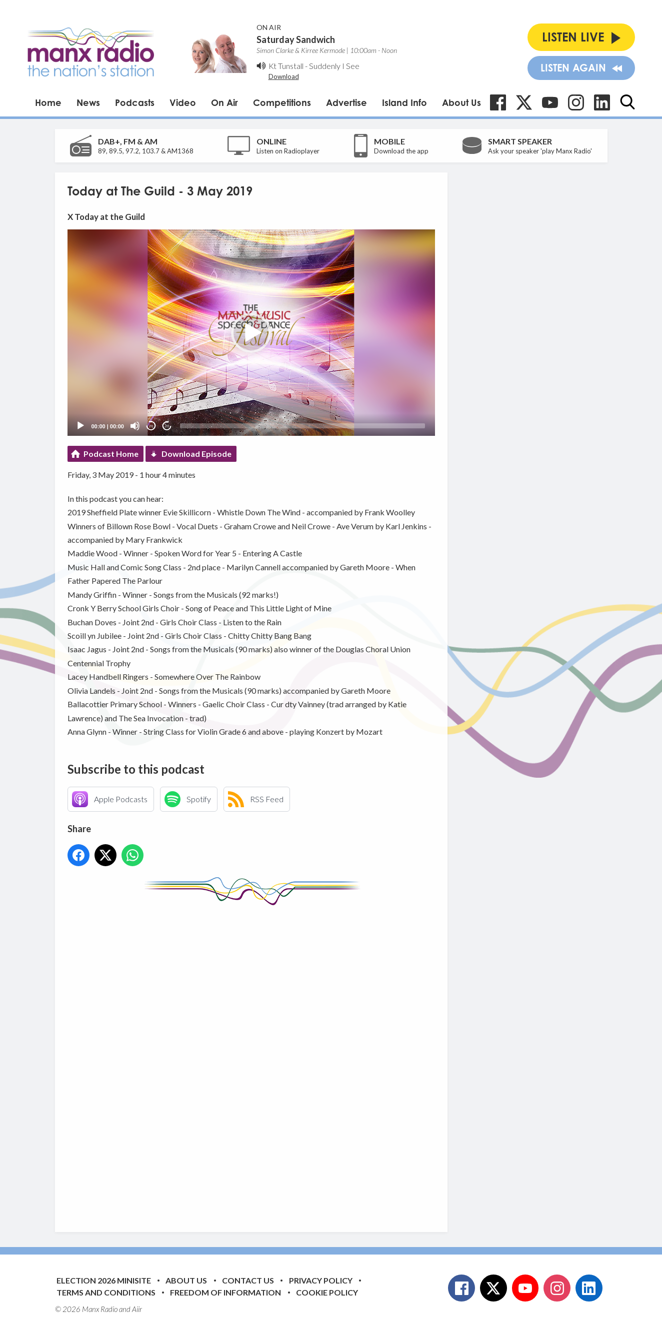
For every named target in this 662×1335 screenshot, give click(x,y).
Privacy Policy (320, 1280)
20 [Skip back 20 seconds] (151, 426)
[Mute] (135, 426)
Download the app (401, 151)
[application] (251, 332)
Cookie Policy (327, 1292)
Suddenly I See (334, 65)
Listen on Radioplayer (288, 151)
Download (283, 76)
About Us (461, 102)
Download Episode (197, 453)
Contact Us (248, 1280)
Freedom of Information (225, 1292)
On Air (224, 102)
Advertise (346, 102)
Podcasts (134, 102)
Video (183, 102)
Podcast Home (111, 453)
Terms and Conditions (106, 1292)
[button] (251, 333)
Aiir (137, 1309)
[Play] (81, 426)
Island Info (404, 102)
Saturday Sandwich (295, 39)
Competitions (282, 102)
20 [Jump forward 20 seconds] (167, 426)
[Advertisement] (255, 1061)
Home (48, 102)
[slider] (302, 425)
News (88, 102)
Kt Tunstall (286, 65)
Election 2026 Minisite (103, 1280)
